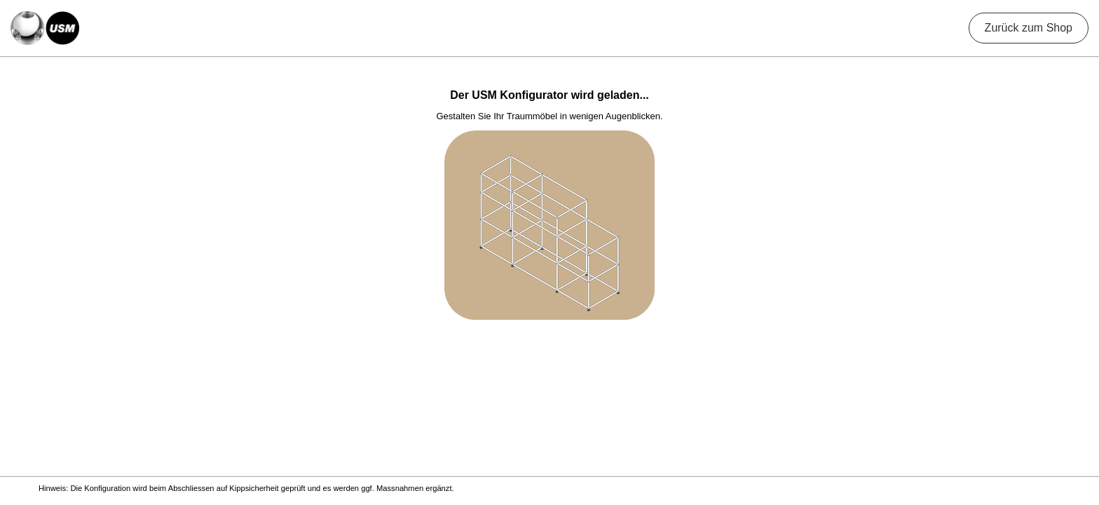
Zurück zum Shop (1028, 28)
